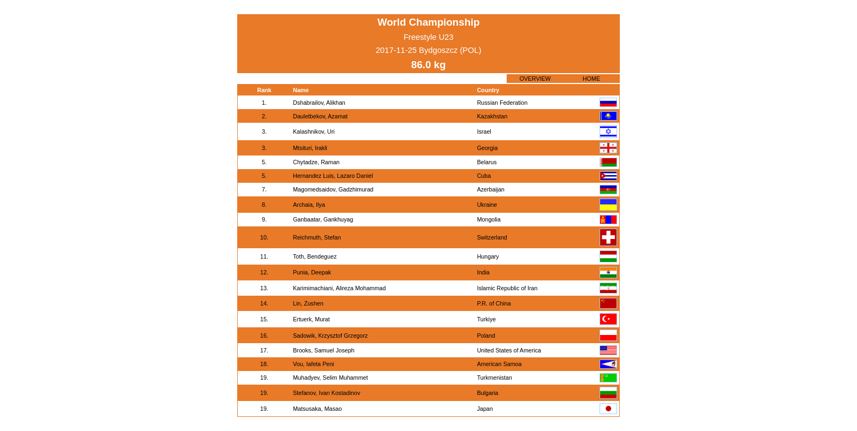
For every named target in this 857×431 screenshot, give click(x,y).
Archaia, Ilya (309, 204)
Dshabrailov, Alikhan (319, 102)
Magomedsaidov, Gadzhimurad (333, 189)
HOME (591, 78)
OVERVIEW (534, 78)
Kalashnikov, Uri (313, 131)
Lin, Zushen (308, 303)
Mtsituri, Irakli (310, 148)
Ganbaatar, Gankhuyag (323, 219)
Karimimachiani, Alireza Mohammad (339, 288)
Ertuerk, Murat (311, 319)
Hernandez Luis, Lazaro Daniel (333, 175)
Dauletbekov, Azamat (320, 116)
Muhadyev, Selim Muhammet (330, 377)
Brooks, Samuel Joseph (324, 350)
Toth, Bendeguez (315, 256)
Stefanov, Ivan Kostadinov (326, 393)
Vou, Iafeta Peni (313, 364)
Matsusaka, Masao (317, 408)
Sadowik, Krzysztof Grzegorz (330, 335)
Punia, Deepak (312, 272)
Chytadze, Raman (316, 162)
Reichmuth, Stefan (317, 237)
